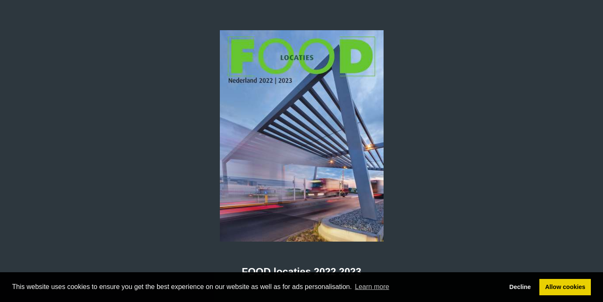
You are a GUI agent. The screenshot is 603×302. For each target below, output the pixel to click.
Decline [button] (520, 287)
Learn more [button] (372, 286)
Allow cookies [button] (565, 287)
